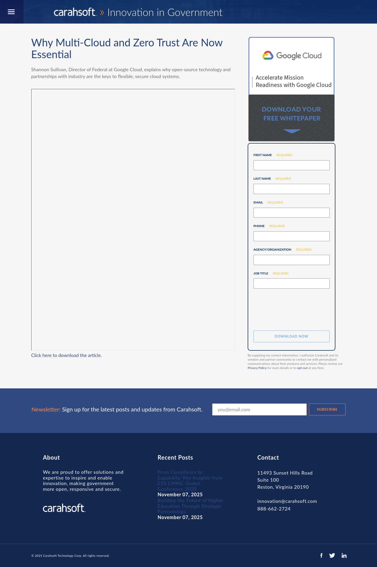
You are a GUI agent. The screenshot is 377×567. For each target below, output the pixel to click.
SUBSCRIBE (327, 409)
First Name (270, 155)
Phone (267, 226)
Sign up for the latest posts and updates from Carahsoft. (117, 409)
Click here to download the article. (66, 355)
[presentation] (293, 310)
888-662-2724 (274, 508)
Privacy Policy (257, 368)
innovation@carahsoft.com (287, 501)
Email (266, 202)
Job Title (269, 273)
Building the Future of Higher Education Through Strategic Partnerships (190, 505)
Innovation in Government (138, 12)
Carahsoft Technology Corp (62, 555)
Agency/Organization (280, 249)
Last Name (270, 178)
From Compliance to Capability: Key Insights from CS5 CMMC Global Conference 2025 (190, 480)
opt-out (302, 368)
